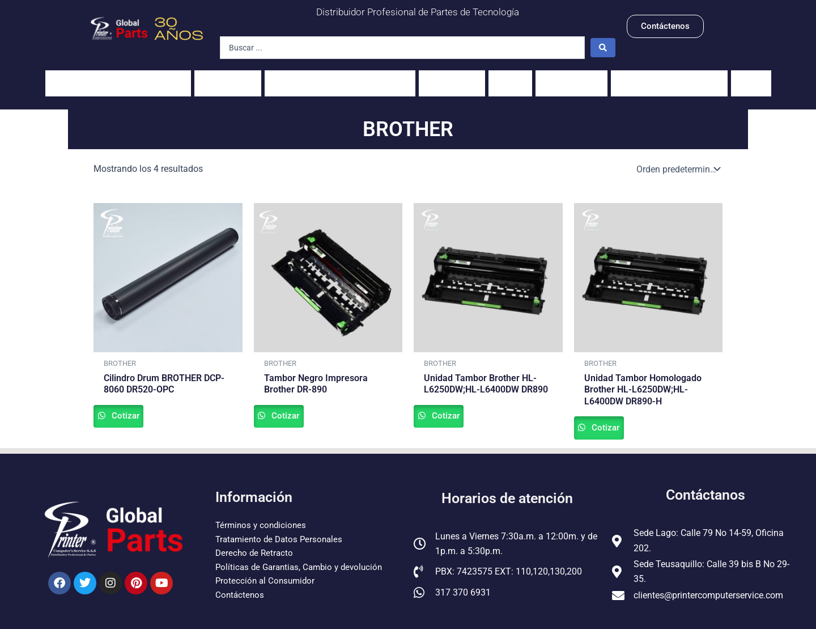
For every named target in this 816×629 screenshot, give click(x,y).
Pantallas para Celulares (669, 77)
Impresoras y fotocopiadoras (118, 77)
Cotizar (138, 407)
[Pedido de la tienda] (677, 157)
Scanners (452, 77)
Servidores (571, 77)
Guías (751, 77)
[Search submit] (602, 47)
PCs (510, 77)
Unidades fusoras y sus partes (340, 77)
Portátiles (228, 77)
